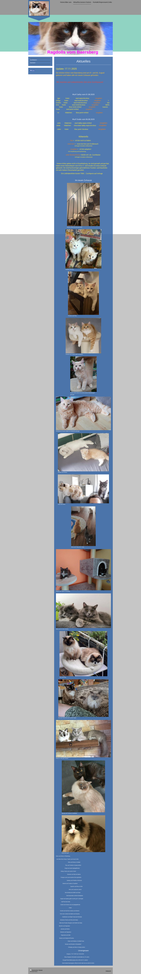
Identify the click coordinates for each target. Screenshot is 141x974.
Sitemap (40, 970)
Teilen (32, 70)
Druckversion (34, 970)
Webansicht (108, 971)
